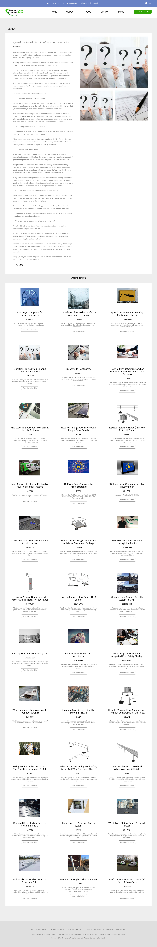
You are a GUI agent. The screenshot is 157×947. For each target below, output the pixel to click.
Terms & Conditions (107, 934)
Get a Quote (143, 11)
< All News (10, 29)
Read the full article (30, 330)
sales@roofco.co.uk (89, 3)
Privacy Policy (120, 934)
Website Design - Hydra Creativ (95, 938)
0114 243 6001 (70, 3)
